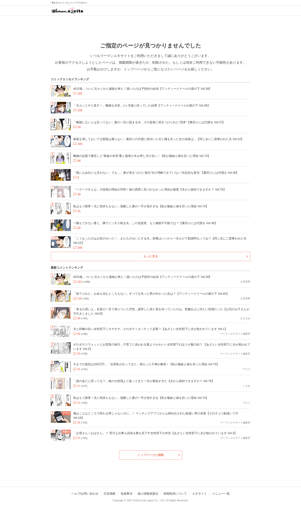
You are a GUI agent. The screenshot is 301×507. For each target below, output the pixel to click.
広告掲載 (109, 493)
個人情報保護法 (148, 493)
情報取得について (175, 493)
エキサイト (199, 493)
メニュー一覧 (221, 493)
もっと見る (150, 256)
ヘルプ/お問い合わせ (85, 493)
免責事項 (126, 493)
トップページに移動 (150, 455)
